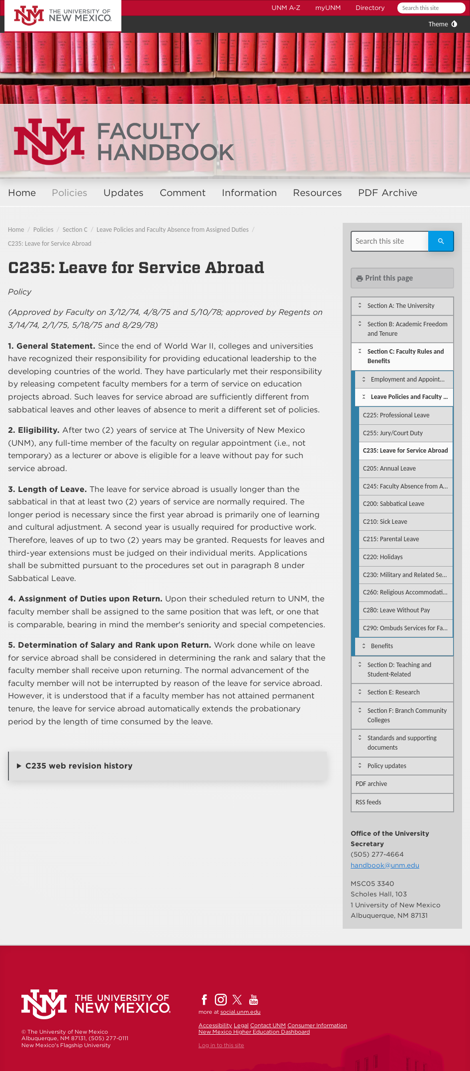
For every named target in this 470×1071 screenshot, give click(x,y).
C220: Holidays (383, 557)
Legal (241, 1025)
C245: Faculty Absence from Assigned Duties (408, 486)
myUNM (328, 7)
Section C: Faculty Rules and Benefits (406, 356)
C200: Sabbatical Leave (393, 503)
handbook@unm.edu (385, 865)
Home (22, 192)
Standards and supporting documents (402, 743)
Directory (370, 7)
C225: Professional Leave (396, 415)
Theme (438, 24)
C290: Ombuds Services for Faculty (408, 628)
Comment (183, 192)
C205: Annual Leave (389, 468)
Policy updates (387, 766)
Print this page (384, 278)
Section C (75, 229)
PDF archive (371, 783)
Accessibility (215, 1025)
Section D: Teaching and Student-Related (399, 670)
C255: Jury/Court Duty (393, 433)
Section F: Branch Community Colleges (407, 715)
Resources (317, 192)
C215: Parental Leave (391, 539)
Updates (123, 192)
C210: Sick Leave (385, 521)
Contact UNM (268, 1025)
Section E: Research (394, 692)
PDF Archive (387, 192)
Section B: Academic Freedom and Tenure (408, 329)
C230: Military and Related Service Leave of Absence (408, 575)
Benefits (382, 646)
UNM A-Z (286, 7)
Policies (70, 192)
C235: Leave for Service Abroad (50, 243)
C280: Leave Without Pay (396, 610)
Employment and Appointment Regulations (412, 379)
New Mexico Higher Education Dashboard (254, 1031)
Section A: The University (401, 305)
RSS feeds (368, 802)
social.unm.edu (240, 1011)
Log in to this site (221, 1045)
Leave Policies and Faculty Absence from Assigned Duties (172, 229)
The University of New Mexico (51, 1)
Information (249, 192)
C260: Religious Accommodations (407, 592)
